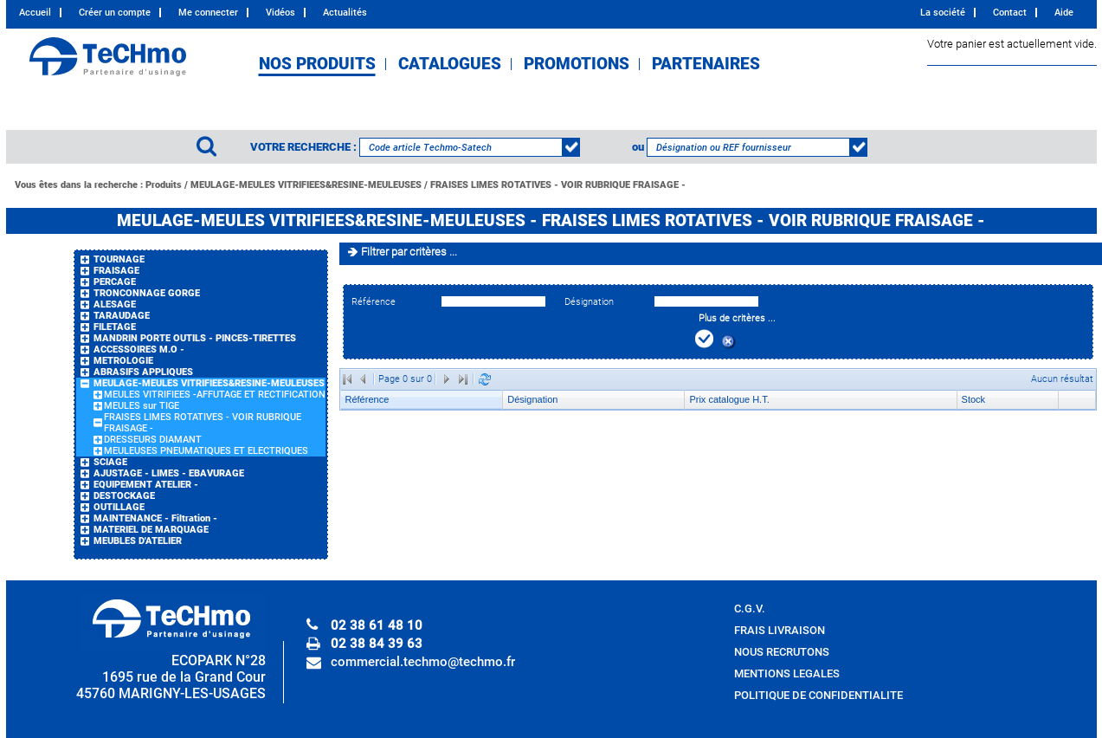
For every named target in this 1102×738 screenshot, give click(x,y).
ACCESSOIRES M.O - (138, 349)
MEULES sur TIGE (141, 405)
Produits (163, 185)
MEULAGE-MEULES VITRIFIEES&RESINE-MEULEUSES (306, 185)
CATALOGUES (449, 64)
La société (942, 12)
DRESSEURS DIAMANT (153, 439)
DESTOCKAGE (124, 496)
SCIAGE (110, 462)
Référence (373, 302)
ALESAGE (114, 304)
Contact (1010, 12)
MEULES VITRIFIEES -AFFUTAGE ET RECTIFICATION (214, 394)
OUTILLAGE (119, 507)
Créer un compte (115, 12)
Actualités (345, 12)
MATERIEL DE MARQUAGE (151, 529)
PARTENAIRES (706, 64)
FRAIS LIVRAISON (779, 630)
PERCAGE (114, 282)
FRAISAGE (116, 270)
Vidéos (280, 12)
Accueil (35, 12)
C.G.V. (749, 608)
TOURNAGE (119, 259)
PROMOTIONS (576, 64)
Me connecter (208, 12)
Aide (1063, 12)
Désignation (589, 302)
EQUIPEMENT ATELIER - (145, 484)
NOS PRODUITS (317, 64)
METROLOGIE (123, 360)
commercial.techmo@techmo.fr (423, 662)
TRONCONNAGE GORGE (146, 293)
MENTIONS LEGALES (787, 673)
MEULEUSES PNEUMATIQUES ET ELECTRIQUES (206, 450)
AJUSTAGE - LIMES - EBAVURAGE (168, 473)
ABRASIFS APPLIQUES (143, 372)
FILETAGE (114, 327)
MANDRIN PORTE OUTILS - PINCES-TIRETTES (194, 338)
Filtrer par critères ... (409, 251)
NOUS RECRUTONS (781, 651)
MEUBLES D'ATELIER (137, 541)
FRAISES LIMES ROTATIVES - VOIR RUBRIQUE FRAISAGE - (558, 185)
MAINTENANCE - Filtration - (155, 518)
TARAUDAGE (121, 315)
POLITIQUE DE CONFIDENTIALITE (818, 695)
